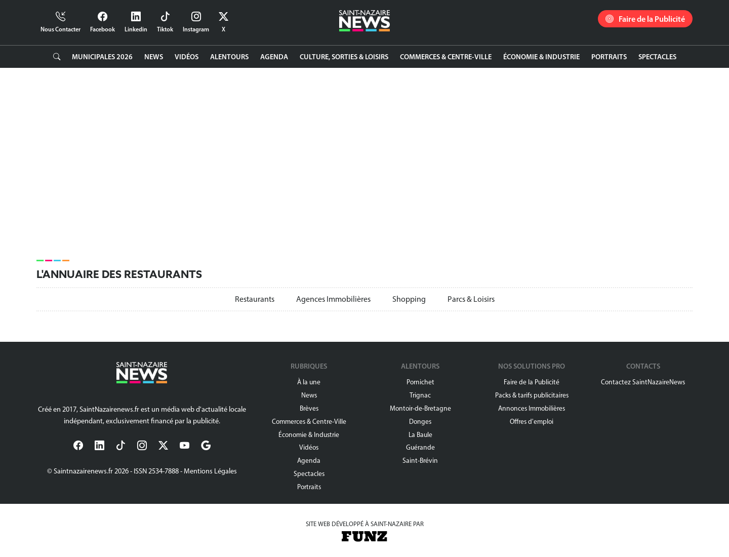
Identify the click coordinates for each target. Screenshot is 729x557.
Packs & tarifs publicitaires (532, 395)
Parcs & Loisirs (471, 299)
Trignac (420, 395)
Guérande (420, 447)
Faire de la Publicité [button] (645, 19)
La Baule (420, 434)
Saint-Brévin (420, 460)
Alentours (229, 56)
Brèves (309, 408)
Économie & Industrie (541, 56)
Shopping (409, 299)
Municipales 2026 (102, 56)
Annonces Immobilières (531, 408)
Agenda (274, 56)
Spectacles (657, 56)
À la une (308, 382)
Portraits (609, 56)
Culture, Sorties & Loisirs (344, 56)
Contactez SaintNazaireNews (643, 382)
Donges (420, 421)
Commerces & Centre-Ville (446, 56)
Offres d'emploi (531, 421)
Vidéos (186, 56)
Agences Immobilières (333, 299)
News (153, 56)
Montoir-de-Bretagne (420, 408)
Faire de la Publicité (531, 382)
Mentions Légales (210, 470)
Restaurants (254, 299)
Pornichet (420, 382)
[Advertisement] (340, 159)
